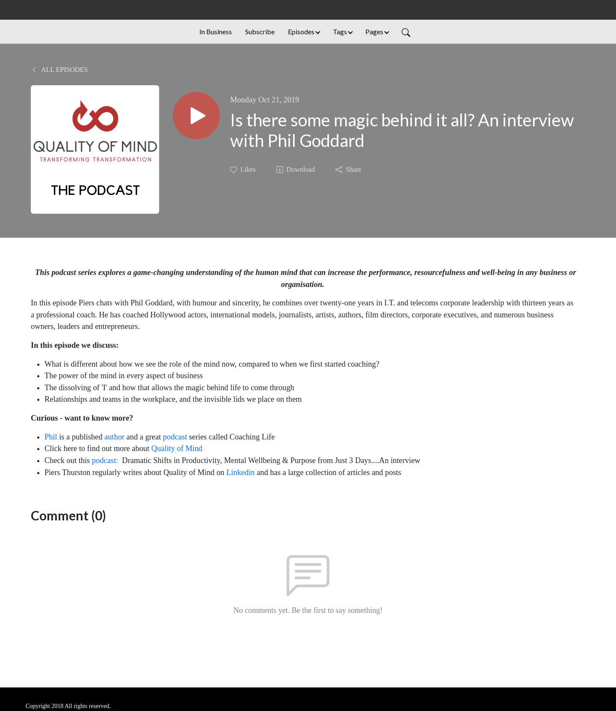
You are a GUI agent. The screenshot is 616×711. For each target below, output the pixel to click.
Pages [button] (374, 31)
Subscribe (260, 31)
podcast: (105, 460)
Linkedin (240, 472)
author (114, 437)
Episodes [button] (301, 31)
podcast (175, 437)
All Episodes (59, 69)
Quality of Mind (177, 448)
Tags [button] (340, 31)
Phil (50, 437)
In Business (215, 31)
